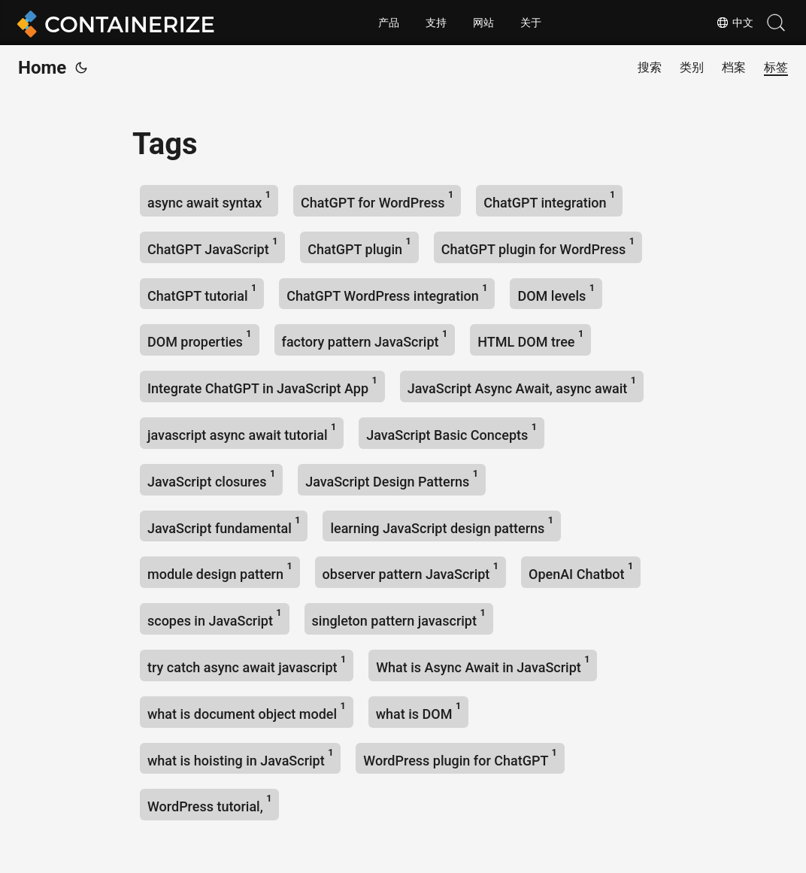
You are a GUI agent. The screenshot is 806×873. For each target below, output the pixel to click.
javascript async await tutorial (241, 432)
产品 (388, 23)
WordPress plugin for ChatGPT (459, 757)
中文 (734, 22)
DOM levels (555, 293)
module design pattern (219, 571)
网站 (483, 23)
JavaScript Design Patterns (391, 479)
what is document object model (246, 711)
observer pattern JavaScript (410, 571)
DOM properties (199, 339)
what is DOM (418, 711)
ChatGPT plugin (359, 246)
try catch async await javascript (246, 664)
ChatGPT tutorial (201, 293)
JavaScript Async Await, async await (522, 385)
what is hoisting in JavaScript (240, 757)
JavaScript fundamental (223, 525)
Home (42, 67)
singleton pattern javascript (399, 618)
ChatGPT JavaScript (212, 246)
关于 (530, 23)
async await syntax (209, 200)
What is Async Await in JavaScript (482, 664)
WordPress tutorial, (209, 803)
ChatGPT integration (549, 200)
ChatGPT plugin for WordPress (538, 246)
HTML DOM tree (530, 339)
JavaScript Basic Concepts (451, 432)
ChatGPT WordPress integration (386, 293)
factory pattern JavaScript (365, 339)
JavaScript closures (211, 479)
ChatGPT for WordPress (377, 200)
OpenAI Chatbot (581, 571)
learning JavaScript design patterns (441, 525)
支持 (436, 23)
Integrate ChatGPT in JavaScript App (262, 385)
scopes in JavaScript (214, 618)
